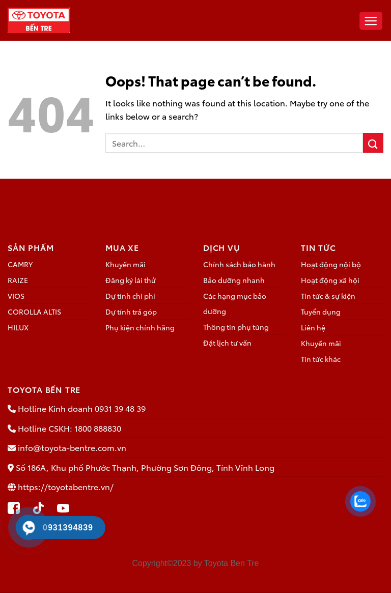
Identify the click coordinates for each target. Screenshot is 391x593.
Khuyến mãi (125, 264)
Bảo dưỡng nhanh (234, 280)
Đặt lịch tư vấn (227, 342)
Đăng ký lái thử (130, 280)
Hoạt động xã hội (330, 280)
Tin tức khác (321, 359)
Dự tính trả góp (131, 311)
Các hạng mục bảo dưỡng (234, 303)
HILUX (18, 327)
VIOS (16, 296)
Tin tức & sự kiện (328, 296)
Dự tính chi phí (130, 296)
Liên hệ (313, 327)
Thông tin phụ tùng (236, 327)
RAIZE (18, 280)
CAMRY (20, 264)
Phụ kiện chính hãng (140, 327)
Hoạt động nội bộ (331, 264)
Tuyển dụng (321, 311)
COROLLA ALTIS (34, 311)
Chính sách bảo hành (239, 264)
